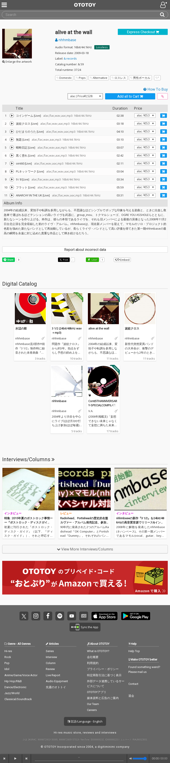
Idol (6, 669)
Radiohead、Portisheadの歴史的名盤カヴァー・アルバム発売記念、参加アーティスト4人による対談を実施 (84, 523)
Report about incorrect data (85, 250)
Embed (122, 260)
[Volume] (140, 758)
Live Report (53, 675)
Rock (7, 657)
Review (50, 669)
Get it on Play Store (136, 616)
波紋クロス (132, 328)
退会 (131, 695)
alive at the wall (98, 328)
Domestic (64, 78)
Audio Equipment (57, 681)
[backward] (4, 758)
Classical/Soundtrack (18, 699)
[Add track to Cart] (163, 115)
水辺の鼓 (21, 328)
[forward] (26, 758)
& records (70, 58)
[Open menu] (164, 5)
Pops (81, 78)
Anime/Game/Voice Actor (20, 675)
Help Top (134, 651)
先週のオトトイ (56, 687)
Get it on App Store (104, 616)
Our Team (93, 704)
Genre (11, 643)
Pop (7, 663)
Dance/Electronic (15, 687)
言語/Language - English (85, 721)
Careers (92, 710)
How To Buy (155, 89)
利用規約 (93, 663)
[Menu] (4, 5)
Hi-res (8, 651)
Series (50, 651)
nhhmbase (65, 39)
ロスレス (119, 78)
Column (51, 663)
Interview (51, 657)
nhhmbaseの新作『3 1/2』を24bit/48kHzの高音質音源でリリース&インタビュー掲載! (140, 523)
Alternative (98, 78)
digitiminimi (106, 746)
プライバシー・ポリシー (103, 669)
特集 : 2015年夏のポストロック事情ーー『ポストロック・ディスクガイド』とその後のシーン (28, 523)
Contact (133, 684)
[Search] (164, 14)
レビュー (66, 513)
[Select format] (85, 96)
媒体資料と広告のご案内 (103, 698)
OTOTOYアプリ (96, 692)
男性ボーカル (140, 78)
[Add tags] (157, 77)
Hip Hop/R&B (13, 681)
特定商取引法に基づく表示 (104, 675)
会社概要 (93, 657)
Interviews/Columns (28, 459)
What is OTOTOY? (98, 651)
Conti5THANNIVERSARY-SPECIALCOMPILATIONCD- (103, 405)
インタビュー (12, 513)
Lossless (102, 47)
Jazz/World (11, 693)
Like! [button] (94, 259)
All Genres (24, 643)
